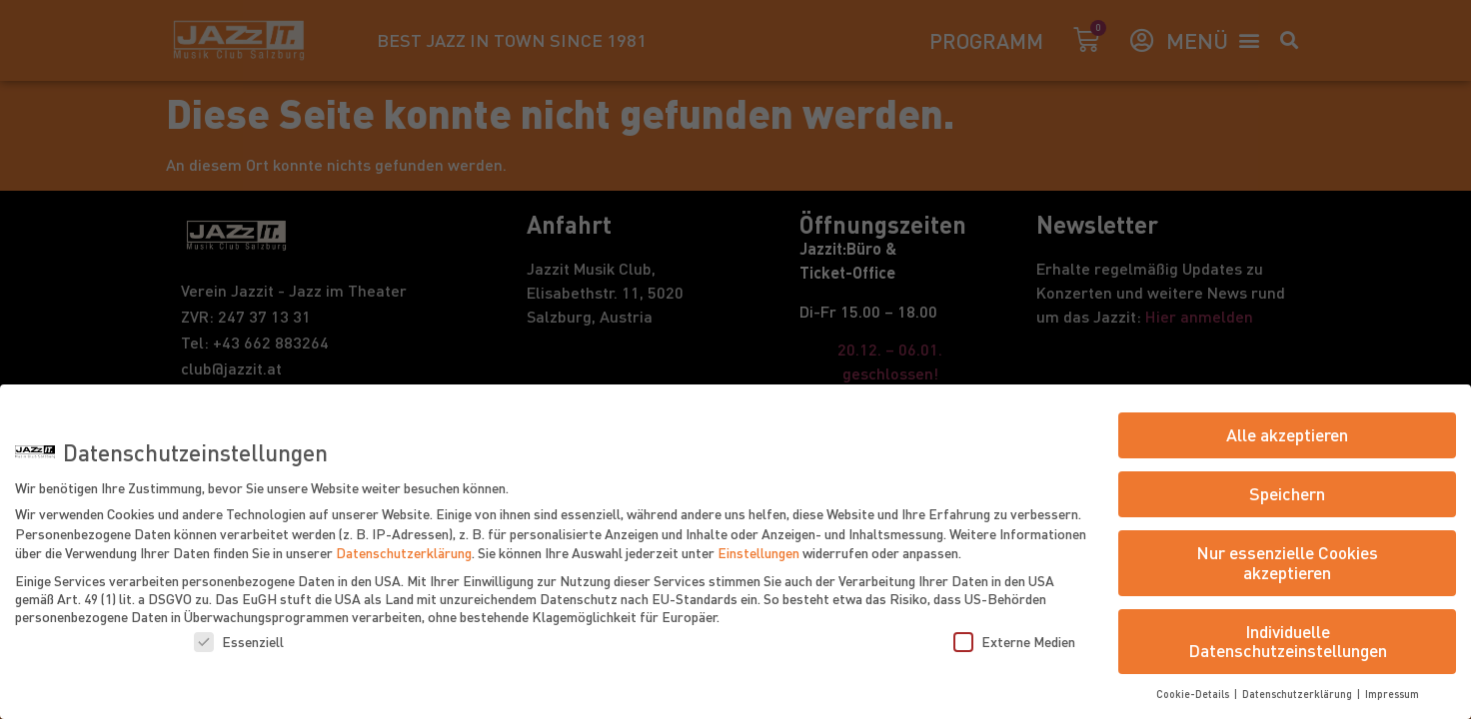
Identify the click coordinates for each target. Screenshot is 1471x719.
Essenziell (239, 641)
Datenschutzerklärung (404, 552)
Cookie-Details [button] (1194, 693)
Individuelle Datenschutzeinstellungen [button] (1287, 641)
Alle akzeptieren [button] (1287, 434)
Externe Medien (1014, 641)
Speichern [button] (1287, 493)
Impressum (1392, 693)
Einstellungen (758, 552)
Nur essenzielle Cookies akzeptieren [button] (1287, 562)
